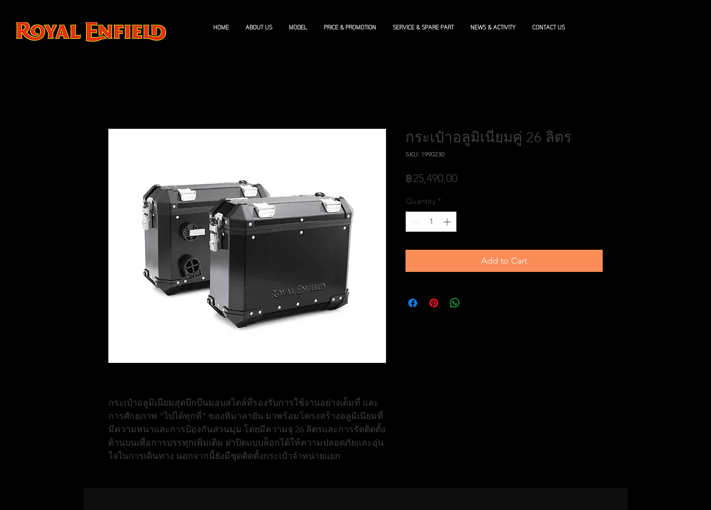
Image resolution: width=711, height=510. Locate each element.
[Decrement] (414, 221)
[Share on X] (476, 303)
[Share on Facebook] (412, 303)
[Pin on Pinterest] (433, 303)
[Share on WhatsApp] (455, 303)
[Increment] (448, 221)
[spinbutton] (431, 221)
